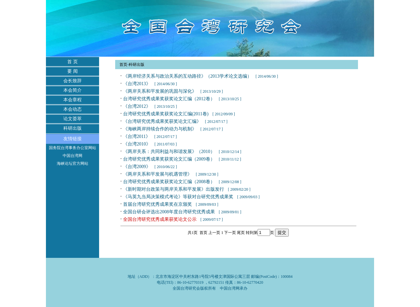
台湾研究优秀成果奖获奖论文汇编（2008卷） (169, 181)
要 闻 (72, 71)
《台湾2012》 (137, 106)
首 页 (72, 61)
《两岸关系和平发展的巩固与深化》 (160, 91)
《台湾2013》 (137, 83)
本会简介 (72, 90)
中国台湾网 (72, 155)
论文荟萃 (72, 118)
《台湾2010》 (137, 144)
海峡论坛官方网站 (72, 163)
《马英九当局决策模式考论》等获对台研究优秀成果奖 (178, 196)
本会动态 (72, 109)
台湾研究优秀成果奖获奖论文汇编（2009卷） (169, 159)
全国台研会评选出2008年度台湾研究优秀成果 (169, 211)
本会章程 (72, 99)
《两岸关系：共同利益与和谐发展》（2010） (169, 151)
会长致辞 (72, 80)
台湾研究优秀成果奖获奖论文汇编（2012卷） (169, 98)
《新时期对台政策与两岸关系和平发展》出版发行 (173, 189)
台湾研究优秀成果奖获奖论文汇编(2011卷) (166, 113)
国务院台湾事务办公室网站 (72, 147)
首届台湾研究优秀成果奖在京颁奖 (157, 204)
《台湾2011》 (136, 136)
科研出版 (72, 128)
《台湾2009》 (137, 166)
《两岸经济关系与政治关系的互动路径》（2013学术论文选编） (187, 76)
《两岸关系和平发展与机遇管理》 (157, 174)
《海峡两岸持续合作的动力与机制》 (160, 128)
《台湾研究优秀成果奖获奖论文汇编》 (162, 121)
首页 (123, 64)
